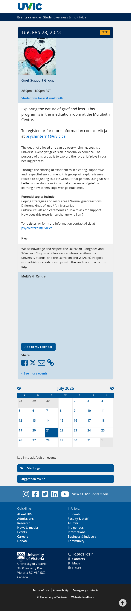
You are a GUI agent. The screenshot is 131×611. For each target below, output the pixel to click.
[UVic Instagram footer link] (26, 494)
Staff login (31, 468)
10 (89, 411)
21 (48, 430)
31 (89, 440)
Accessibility (61, 590)
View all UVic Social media (90, 494)
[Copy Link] (50, 363)
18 (103, 420)
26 (20, 440)
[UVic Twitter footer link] (45, 494)
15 (61, 420)
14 (48, 420)
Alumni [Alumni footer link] (73, 523)
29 (34, 401)
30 (48, 401)
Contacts (76, 559)
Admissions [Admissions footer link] (25, 519)
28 (20, 401)
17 (89, 420)
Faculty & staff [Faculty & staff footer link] (78, 519)
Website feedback (82, 597)
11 (103, 411)
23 (75, 430)
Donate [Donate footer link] (22, 541)
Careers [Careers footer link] (22, 536)
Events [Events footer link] (22, 532)
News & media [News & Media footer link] (27, 528)
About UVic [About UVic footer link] (25, 514)
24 (89, 430)
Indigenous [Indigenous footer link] (76, 528)
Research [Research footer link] (23, 523)
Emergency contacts (85, 590)
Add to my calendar (38, 347)
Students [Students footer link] (74, 514)
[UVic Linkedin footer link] (54, 494)
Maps (74, 563)
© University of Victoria (52, 597)
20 (34, 430)
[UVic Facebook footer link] (35, 494)
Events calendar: (29, 17)
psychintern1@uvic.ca (46, 136)
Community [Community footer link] (76, 541)
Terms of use (41, 590)
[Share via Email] (41, 363)
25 (103, 430)
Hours (74, 568)
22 (61, 430)
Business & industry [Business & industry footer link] (82, 536)
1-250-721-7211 (81, 554)
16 (75, 420)
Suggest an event (32, 479)
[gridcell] (52, 433)
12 (20, 420)
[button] (19, 388)
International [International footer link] (77, 532)
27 (34, 440)
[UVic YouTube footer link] (65, 494)
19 (20, 430)
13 (34, 420)
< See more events (34, 373)
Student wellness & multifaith (42, 98)
